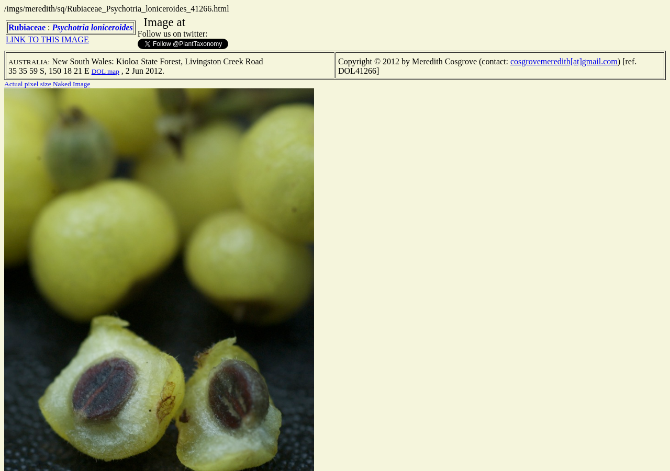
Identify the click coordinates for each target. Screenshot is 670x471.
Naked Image (71, 84)
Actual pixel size (27, 84)
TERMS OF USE (276, 454)
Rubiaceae (27, 27)
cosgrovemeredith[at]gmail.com (564, 61)
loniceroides (112, 27)
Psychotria (70, 27)
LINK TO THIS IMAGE (47, 39)
